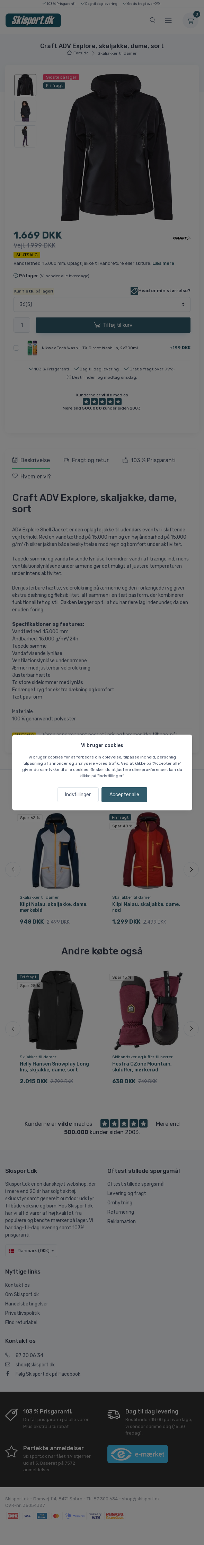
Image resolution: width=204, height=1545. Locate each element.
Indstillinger (78, 795)
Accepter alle (124, 795)
